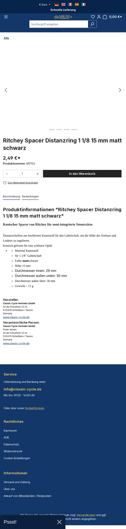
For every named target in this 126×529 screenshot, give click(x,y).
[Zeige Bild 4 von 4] (74, 136)
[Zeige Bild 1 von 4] (52, 136)
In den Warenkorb (82, 178)
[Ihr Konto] (99, 18)
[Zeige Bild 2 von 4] (59, 136)
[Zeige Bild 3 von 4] (67, 136)
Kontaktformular (34, 408)
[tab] (11, 201)
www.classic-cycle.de (16, 321)
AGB (6, 437)
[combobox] (58, 28)
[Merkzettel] (93, 18)
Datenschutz (11, 444)
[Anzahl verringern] (7, 177)
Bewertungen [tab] (30, 200)
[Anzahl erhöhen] (38, 177)
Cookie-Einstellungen (17, 458)
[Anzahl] (22, 177)
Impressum (10, 430)
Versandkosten (86, 514)
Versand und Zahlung (17, 482)
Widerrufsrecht (13, 451)
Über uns (9, 489)
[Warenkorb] (112, 18)
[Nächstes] (120, 94)
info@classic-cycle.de (22, 389)
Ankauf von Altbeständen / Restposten (27, 495)
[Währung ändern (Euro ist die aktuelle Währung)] (44, 4)
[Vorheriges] (6, 94)
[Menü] (6, 18)
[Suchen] (92, 28)
